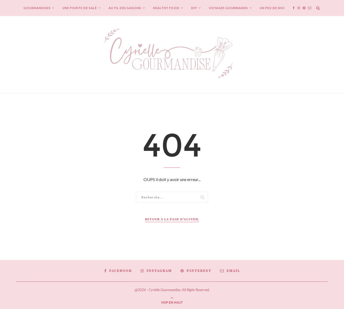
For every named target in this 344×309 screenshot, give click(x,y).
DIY (194, 8)
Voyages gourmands (228, 8)
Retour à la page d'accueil (172, 219)
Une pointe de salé (79, 8)
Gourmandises (37, 8)
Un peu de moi (272, 8)
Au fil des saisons (125, 8)
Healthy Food (166, 8)
